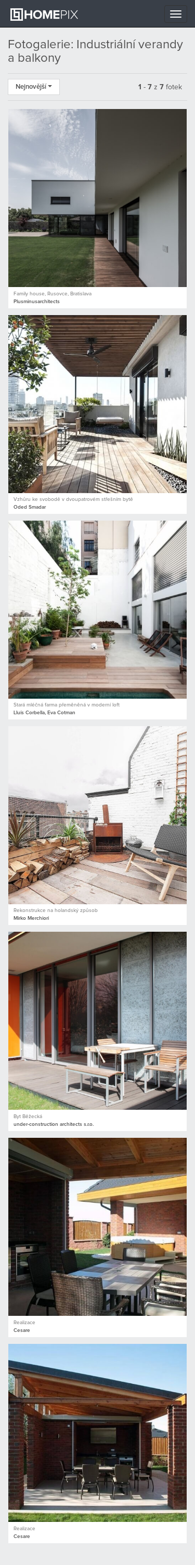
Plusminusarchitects (37, 301)
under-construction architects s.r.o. (54, 1124)
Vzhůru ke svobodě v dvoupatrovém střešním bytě (73, 499)
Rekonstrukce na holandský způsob (56, 910)
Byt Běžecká (28, 1116)
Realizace (24, 1322)
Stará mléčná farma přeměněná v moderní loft (67, 704)
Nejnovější (34, 87)
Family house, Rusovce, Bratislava (53, 293)
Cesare (22, 1330)
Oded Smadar (30, 507)
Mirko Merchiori (31, 918)
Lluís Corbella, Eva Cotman (44, 712)
